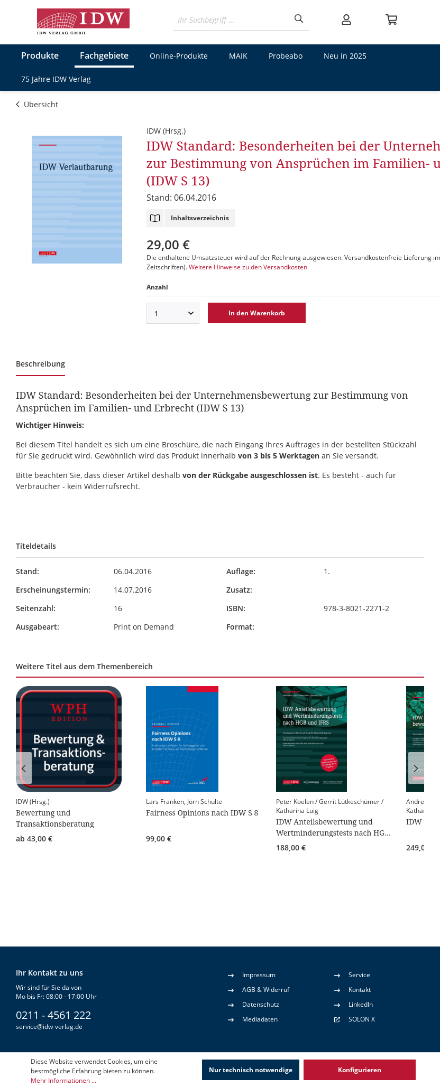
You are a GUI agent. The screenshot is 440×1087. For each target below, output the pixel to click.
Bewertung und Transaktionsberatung (55, 818)
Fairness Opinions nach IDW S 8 (202, 813)
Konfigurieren (359, 1069)
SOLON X (362, 1019)
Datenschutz (253, 1004)
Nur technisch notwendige (250, 1069)
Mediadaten (253, 1019)
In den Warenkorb (256, 312)
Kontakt (352, 989)
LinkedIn (353, 1004)
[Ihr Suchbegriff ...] (230, 20)
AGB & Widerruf (258, 989)
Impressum (252, 974)
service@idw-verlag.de (49, 1026)
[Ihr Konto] (346, 19)
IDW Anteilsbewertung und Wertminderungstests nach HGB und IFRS (332, 827)
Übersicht (37, 104)
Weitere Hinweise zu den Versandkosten (248, 267)
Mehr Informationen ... (63, 1080)
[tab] (40, 364)
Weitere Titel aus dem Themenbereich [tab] (84, 666)
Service (352, 974)
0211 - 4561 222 (53, 1015)
